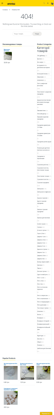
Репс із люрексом (42, 295)
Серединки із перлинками (41, 157)
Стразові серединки (43, 182)
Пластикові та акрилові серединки (44, 93)
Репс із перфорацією (43, 302)
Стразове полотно (43, 179)
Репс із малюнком (42, 298)
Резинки (39, 345)
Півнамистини (41, 110)
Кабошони (40, 189)
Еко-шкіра (40, 62)
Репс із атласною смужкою (42, 288)
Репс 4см (40, 284)
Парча (39, 268)
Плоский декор (41, 114)
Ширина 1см (41, 252)
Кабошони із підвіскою (44, 192)
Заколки (39, 339)
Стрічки (39, 227)
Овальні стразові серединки (42, 210)
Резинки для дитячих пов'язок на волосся (43, 149)
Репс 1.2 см (40, 277)
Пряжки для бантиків (43, 218)
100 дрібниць (41, 55)
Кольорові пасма (42, 74)
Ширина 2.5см (41, 240)
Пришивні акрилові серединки (42, 118)
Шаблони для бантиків (44, 348)
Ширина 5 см (41, 246)
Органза (39, 265)
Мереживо (40, 77)
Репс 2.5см (40, 281)
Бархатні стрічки (42, 249)
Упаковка (40, 311)
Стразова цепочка (42, 164)
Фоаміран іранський (43, 324)
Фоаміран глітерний (43, 321)
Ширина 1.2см (41, 236)
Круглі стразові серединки (41, 202)
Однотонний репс (42, 274)
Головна (5, 10)
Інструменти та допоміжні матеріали (43, 66)
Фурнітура (40, 335)
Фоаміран (40, 318)
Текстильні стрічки (42, 308)
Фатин (39, 314)
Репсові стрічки (41, 271)
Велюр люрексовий (43, 262)
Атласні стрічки (41, 230)
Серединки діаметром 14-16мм (43, 126)
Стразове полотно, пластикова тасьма (43, 169)
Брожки (39, 59)
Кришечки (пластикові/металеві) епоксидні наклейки (44, 102)
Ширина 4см (41, 259)
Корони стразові (42, 198)
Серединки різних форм (44, 141)
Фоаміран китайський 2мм (43, 328)
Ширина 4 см (41, 243)
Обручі (39, 342)
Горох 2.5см (40, 233)
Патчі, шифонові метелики (42, 84)
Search (44, 3)
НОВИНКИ (40, 80)
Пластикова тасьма (43, 176)
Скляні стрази (41, 224)
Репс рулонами (41, 305)
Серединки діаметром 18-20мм (43, 134)
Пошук (37, 34)
